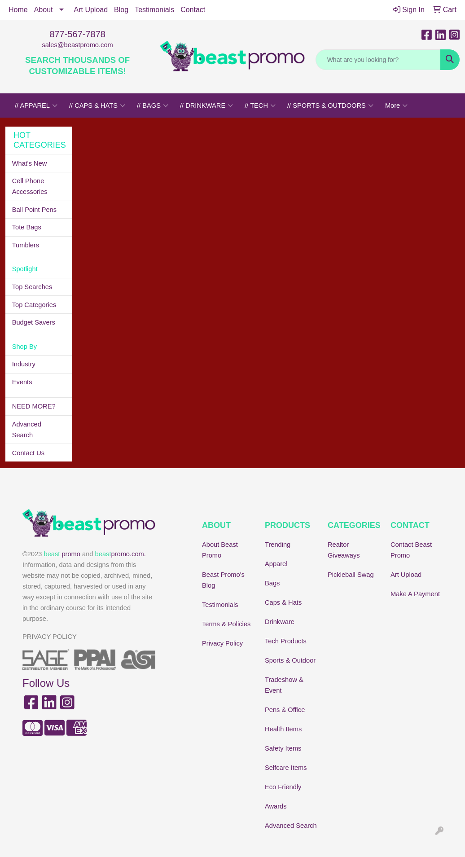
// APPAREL (36, 105)
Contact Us (28, 453)
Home (18, 9)
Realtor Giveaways (344, 550)
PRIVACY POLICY (49, 636)
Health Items (283, 729)
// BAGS (152, 105)
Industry (23, 364)
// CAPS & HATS (97, 105)
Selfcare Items (286, 767)
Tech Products (286, 641)
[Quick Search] (378, 59)
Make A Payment (415, 594)
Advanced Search (26, 430)
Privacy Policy (222, 643)
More (396, 105)
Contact (192, 9)
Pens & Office (285, 709)
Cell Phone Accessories (30, 186)
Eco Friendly (283, 787)
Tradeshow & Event (284, 685)
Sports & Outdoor (290, 660)
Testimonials (154, 9)
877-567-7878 (77, 34)
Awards (276, 806)
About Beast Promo (220, 550)
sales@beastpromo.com (77, 44)
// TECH (260, 105)
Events (22, 382)
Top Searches (32, 286)
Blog (121, 9)
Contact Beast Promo (411, 550)
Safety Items (283, 748)
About (43, 9)
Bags (272, 583)
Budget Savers (33, 322)
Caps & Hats (283, 602)
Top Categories (34, 304)
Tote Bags (26, 227)
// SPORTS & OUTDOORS (330, 105)
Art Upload (91, 9)
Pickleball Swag (351, 574)
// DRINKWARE (206, 105)
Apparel (276, 563)
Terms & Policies (226, 624)
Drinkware (279, 621)
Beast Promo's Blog (223, 580)
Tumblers (25, 245)
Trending (277, 544)
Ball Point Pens (34, 209)
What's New (29, 163)
